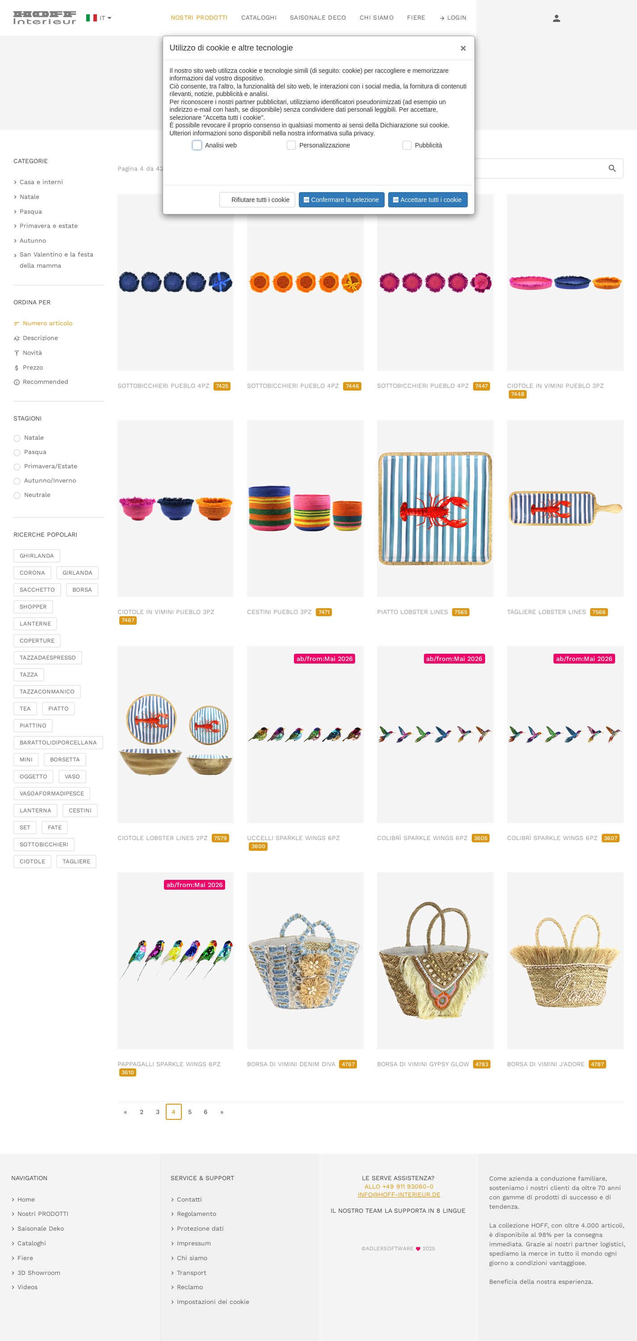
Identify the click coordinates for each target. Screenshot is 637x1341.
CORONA (32, 572)
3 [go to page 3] (157, 1111)
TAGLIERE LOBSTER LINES (557, 611)
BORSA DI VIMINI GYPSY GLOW (433, 1064)
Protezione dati (200, 1228)
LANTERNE (35, 623)
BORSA (82, 589)
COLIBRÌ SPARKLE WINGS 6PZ (433, 837)
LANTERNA (35, 810)
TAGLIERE (76, 861)
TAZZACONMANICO (47, 691)
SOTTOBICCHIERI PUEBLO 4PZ (173, 385)
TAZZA (29, 674)
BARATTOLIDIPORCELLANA (58, 742)
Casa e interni (41, 181)
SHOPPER (33, 606)
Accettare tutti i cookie (426, 199)
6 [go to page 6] (206, 1111)
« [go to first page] (125, 1111)
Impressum (194, 1243)
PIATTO (58, 708)
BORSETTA (65, 759)
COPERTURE (37, 640)
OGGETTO (33, 776)
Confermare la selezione (340, 199)
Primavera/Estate (50, 466)
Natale (29, 196)
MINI (26, 759)
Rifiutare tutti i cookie (255, 199)
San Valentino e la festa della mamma (56, 260)
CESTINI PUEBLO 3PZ (289, 611)
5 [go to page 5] (190, 1111)
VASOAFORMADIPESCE (52, 793)
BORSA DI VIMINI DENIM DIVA (301, 1064)
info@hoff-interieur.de (399, 1194)
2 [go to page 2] (141, 1111)
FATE (55, 827)
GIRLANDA (77, 572)
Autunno (33, 240)
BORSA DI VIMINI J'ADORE (556, 1064)
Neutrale (37, 494)
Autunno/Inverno (50, 480)
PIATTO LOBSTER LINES (423, 611)
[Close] (461, 45)
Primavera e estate (49, 225)
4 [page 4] (174, 1111)
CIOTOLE (32, 861)
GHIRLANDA (37, 555)
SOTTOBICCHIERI (44, 844)
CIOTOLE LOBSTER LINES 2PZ (173, 837)
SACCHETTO (37, 589)
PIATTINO (33, 725)
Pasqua (31, 211)
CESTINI (80, 810)
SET (25, 827)
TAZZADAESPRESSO (48, 657)
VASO (72, 776)
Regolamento (196, 1213)
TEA (25, 708)
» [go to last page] (221, 1111)
